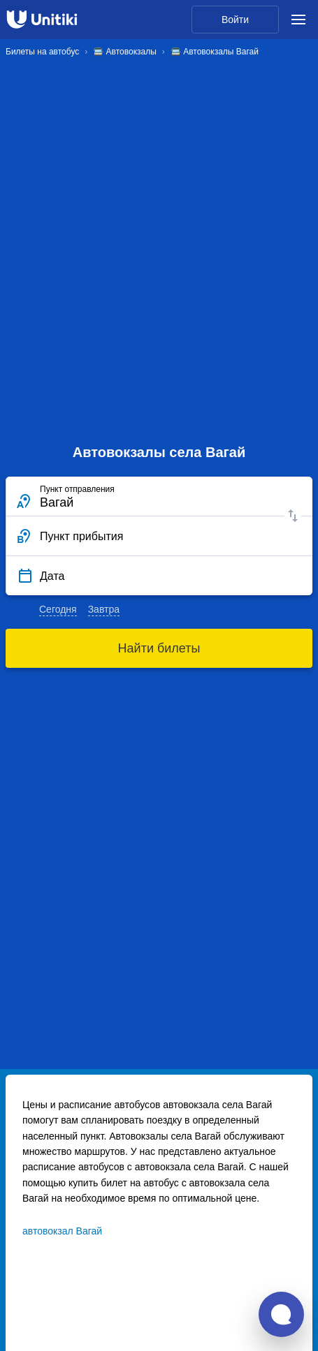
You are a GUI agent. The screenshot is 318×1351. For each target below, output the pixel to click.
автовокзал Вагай (62, 1231)
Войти (235, 19)
